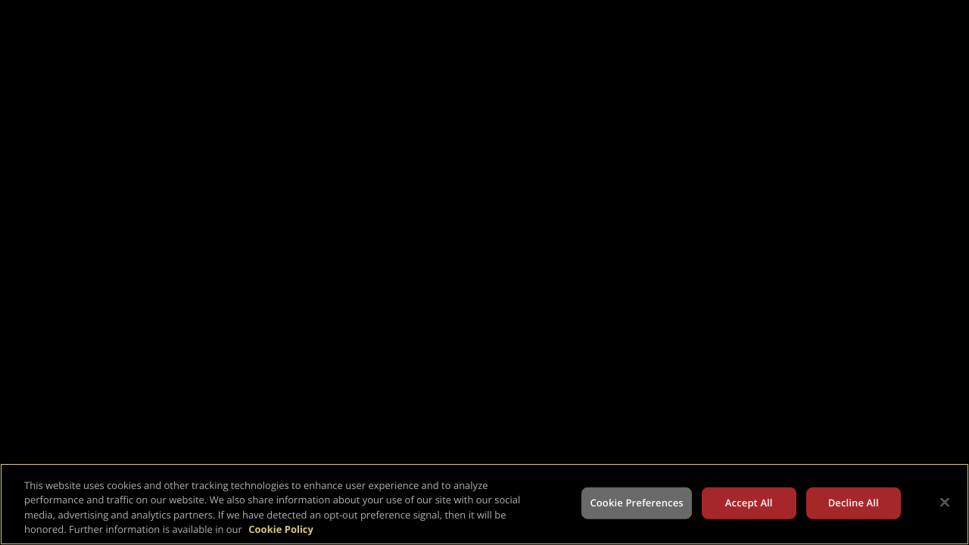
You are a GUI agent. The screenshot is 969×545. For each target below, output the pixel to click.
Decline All (853, 502)
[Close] (944, 502)
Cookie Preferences (636, 502)
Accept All (749, 502)
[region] (484, 504)
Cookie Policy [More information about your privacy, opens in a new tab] (280, 529)
